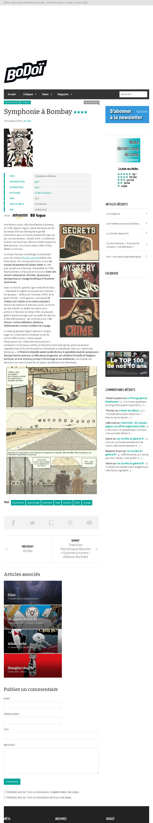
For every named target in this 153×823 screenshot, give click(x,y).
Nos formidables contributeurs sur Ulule (128, 804)
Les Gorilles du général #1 (130, 441)
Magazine (63, 97)
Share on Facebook (13, 525)
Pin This (70, 525)
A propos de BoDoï (117, 791)
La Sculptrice (113, 216)
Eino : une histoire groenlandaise (123, 259)
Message (9, 704)
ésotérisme (18, 505)
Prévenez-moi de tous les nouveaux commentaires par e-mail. (43, 756)
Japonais (34, 260)
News (45, 97)
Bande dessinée (12, 105)
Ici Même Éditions (43, 195)
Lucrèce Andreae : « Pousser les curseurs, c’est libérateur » (122, 247)
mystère (67, 505)
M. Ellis (27, 123)
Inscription (9, 792)
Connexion (9, 795)
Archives (59, 792)
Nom (7, 658)
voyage (87, 505)
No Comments (91, 105)
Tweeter (32, 525)
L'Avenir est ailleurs (129, 413)
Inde (57, 505)
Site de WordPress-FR (15, 805)
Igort (37, 184)
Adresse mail (12, 673)
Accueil (11, 96)
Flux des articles (14, 799)
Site (6, 689)
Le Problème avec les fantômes (122, 226)
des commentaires (16, 802)
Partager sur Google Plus (51, 525)
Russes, (26, 260)
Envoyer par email (89, 525)
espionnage (33, 505)
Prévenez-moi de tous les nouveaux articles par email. (39, 761)
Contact (111, 797)
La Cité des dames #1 (117, 235)
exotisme (47, 505)
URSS (77, 505)
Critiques (27, 97)
